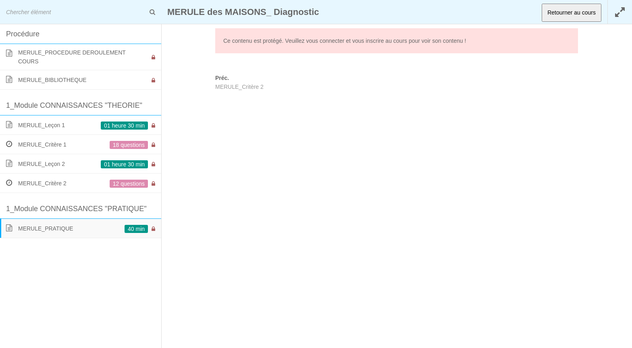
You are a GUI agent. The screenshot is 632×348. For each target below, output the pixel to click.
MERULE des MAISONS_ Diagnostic (243, 12)
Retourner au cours (571, 12)
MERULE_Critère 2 (239, 87)
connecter (332, 41)
